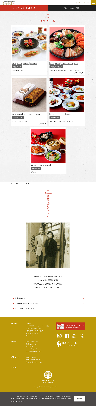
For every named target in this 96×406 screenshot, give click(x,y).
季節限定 (26, 63)
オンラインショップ (82, 3)
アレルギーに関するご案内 (33, 351)
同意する (79, 399)
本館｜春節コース (18, 70)
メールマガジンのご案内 (49, 308)
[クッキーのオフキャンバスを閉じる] (93, 394)
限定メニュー (35, 165)
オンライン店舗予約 (24, 8)
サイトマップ (29, 336)
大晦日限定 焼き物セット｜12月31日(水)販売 (65, 70)
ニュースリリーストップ (33, 341)
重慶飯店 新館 (54, 118)
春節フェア (34, 172)
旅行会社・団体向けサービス (34, 328)
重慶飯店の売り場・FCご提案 (34, 331)
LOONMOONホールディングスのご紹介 (38, 326)
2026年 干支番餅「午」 (19, 121)
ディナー (19, 63)
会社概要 (28, 323)
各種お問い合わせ (31, 357)
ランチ (57, 114)
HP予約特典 (33, 63)
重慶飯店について (31, 344)
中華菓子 (38, 114)
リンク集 (14, 368)
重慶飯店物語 (49, 298)
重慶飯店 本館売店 (56, 67)
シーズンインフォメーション (34, 349)
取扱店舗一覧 (18, 118)
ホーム (12, 183)
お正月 (14, 63)
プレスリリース (30, 346)
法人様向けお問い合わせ (33, 359)
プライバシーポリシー (32, 333)
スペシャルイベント (67, 63)
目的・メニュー (20, 183)
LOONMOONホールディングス (49, 303)
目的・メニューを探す (72, 8)
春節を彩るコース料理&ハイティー (61, 121)
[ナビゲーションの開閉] (93, 2)
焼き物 (76, 63)
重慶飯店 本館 (17, 67)
